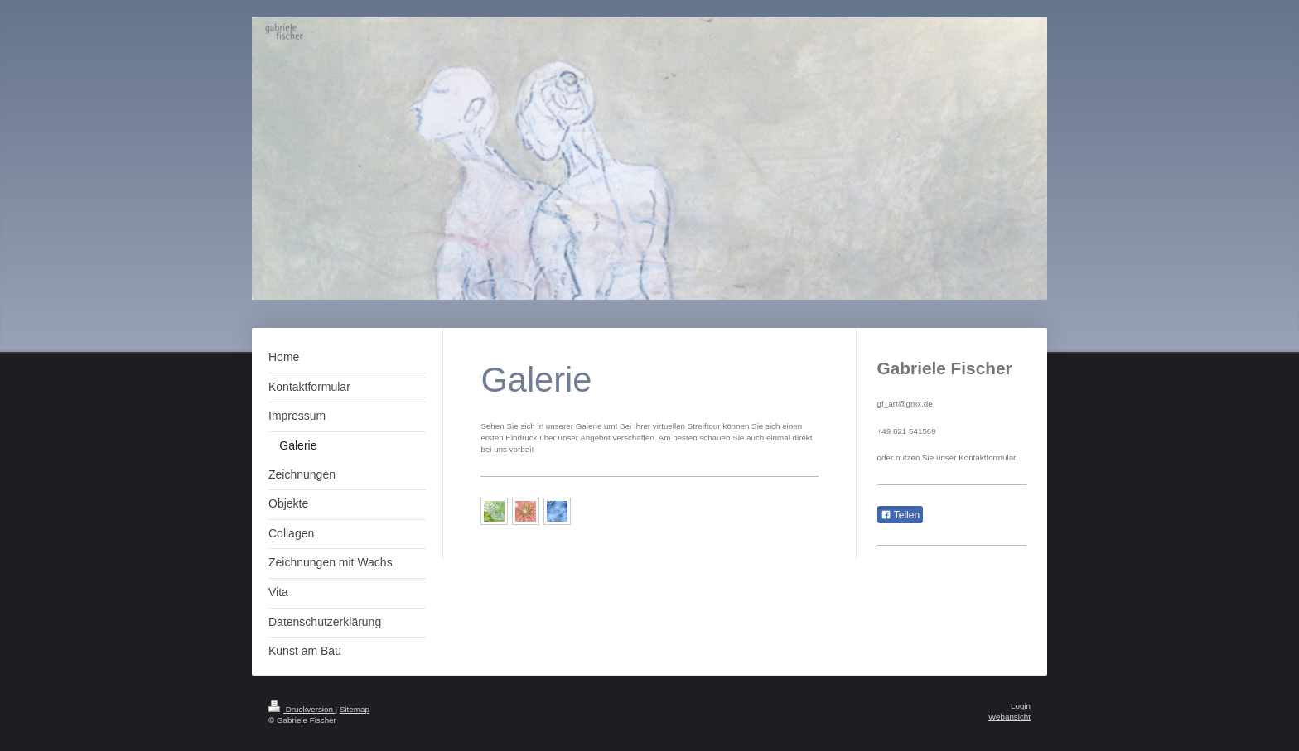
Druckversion (302, 709)
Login (1021, 705)
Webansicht (1009, 716)
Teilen (900, 515)
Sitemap (354, 709)
